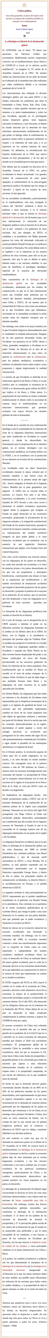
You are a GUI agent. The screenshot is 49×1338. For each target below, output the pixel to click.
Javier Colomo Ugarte (24, 29)
